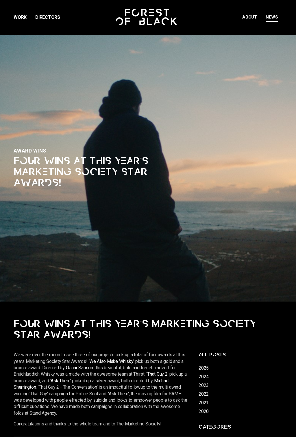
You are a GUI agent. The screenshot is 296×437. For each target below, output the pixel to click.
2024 (204, 376)
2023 (204, 385)
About (249, 17)
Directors (47, 17)
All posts (212, 354)
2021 (204, 402)
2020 (204, 411)
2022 (204, 394)
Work (20, 17)
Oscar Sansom (80, 367)
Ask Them (60, 380)
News (272, 17)
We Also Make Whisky (111, 361)
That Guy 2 (157, 374)
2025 (204, 368)
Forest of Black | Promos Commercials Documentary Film (148, 17)
